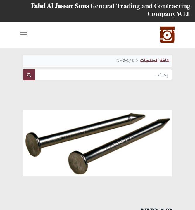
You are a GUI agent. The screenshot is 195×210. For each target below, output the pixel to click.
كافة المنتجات (154, 60)
